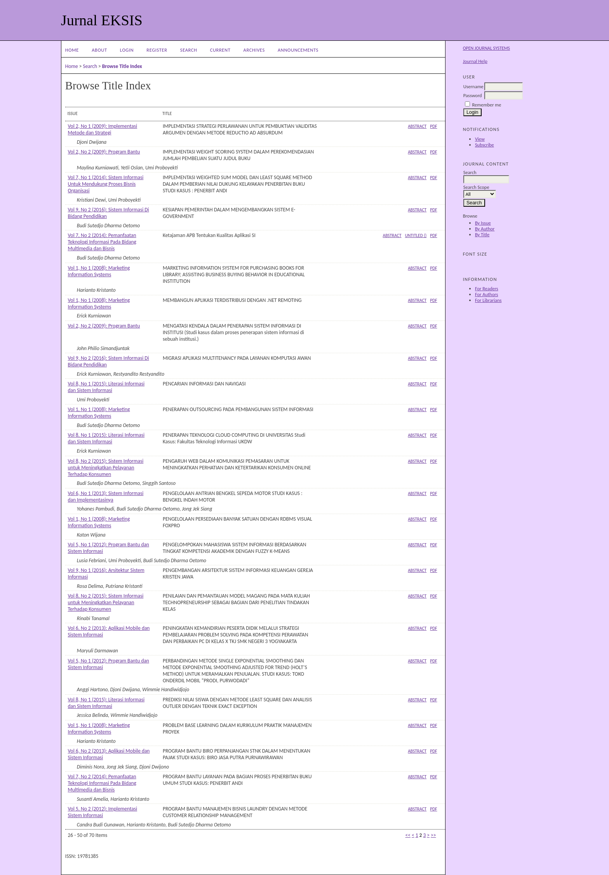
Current (220, 50)
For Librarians (488, 300)
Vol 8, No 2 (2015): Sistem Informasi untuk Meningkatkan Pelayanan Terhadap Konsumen (106, 468)
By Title (482, 234)
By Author (485, 229)
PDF (433, 126)
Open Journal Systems (486, 48)
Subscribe (484, 145)
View (480, 139)
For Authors (486, 294)
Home (72, 50)
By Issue (483, 223)
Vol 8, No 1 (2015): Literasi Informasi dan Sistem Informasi (106, 387)
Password (472, 95)
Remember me (486, 105)
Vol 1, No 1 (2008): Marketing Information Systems (99, 271)
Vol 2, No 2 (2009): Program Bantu (104, 151)
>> (433, 835)
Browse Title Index (122, 66)
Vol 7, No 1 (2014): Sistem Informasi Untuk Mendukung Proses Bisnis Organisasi (106, 184)
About (99, 50)
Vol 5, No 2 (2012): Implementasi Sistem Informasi (102, 812)
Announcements (298, 50)
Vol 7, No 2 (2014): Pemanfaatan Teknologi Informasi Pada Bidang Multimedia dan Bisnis (102, 242)
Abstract (417, 126)
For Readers (486, 288)
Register (156, 50)
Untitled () (416, 235)
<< (408, 835)
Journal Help (475, 61)
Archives (254, 50)
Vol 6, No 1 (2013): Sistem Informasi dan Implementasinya (106, 496)
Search (188, 50)
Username (473, 86)
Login (127, 50)
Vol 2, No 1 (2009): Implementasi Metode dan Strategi (102, 129)
